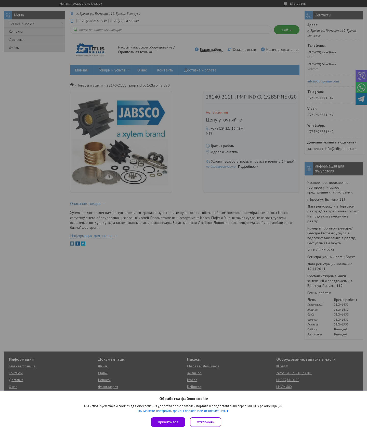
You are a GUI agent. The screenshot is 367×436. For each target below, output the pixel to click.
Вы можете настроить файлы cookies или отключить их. (182, 411)
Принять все (168, 422)
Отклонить (205, 422)
